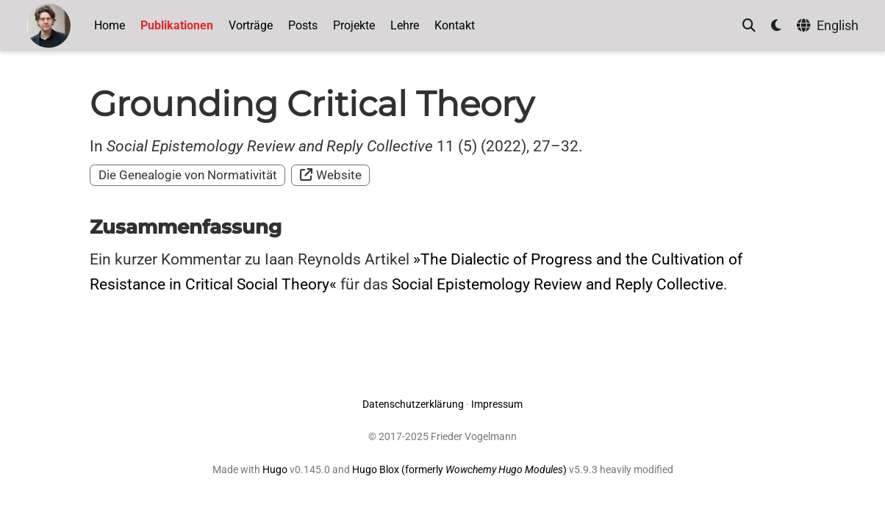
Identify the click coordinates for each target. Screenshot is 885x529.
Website (331, 175)
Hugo (274, 469)
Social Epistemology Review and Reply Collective (557, 284)
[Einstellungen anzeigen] (776, 26)
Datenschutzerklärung (413, 404)
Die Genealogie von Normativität (187, 175)
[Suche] (749, 26)
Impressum (497, 404)
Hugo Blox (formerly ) (460, 469)
